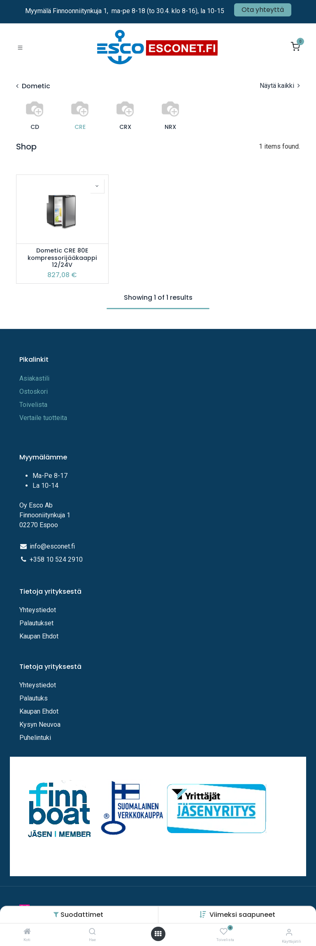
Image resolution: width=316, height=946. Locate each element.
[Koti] (27, 932)
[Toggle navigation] (20, 47)
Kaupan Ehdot (38, 636)
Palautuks (33, 698)
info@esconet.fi (52, 546)
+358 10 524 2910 (56, 559)
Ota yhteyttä (263, 9)
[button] (242, 915)
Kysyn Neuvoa (39, 724)
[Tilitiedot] (289, 932)
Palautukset (36, 623)
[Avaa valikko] (158, 934)
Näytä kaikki (280, 86)
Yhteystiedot (38, 610)
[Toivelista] (223, 932)
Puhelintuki (35, 738)
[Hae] (92, 932)
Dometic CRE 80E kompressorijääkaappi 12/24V (62, 258)
